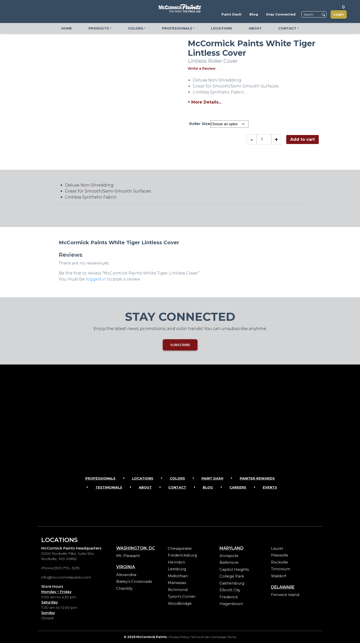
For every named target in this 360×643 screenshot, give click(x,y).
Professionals (100, 478)
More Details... (205, 102)
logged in (96, 279)
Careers (238, 487)
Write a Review (202, 68)
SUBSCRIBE (180, 345)
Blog (208, 487)
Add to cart (302, 139)
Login (339, 14)
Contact (177, 487)
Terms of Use (200, 637)
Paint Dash (212, 478)
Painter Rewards (257, 478)
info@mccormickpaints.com (66, 577)
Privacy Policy (179, 637)
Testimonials (109, 487)
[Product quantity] (264, 139)
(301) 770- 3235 (66, 568)
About (145, 487)
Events (270, 487)
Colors (177, 478)
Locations (142, 478)
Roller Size (199, 124)
